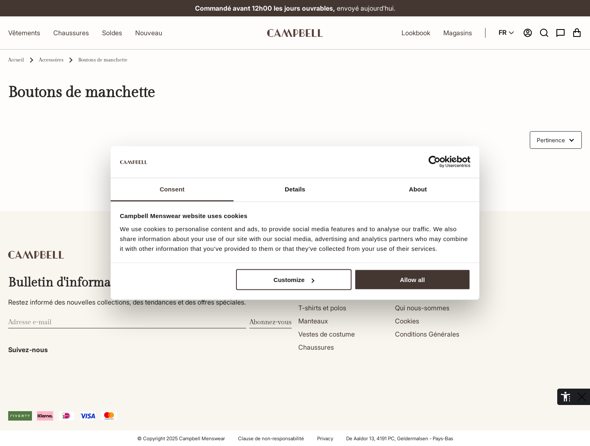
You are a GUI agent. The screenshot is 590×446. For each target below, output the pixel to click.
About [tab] (418, 188)
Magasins (457, 33)
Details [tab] (295, 188)
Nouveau (148, 33)
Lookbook (416, 33)
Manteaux (313, 321)
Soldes (112, 33)
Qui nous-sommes (422, 308)
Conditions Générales (427, 334)
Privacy (325, 438)
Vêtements (24, 33)
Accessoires (51, 60)
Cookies (407, 321)
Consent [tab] (172, 188)
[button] (544, 33)
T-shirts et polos (322, 308)
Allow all (412, 279)
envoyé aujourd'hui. (295, 8)
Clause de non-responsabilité (271, 438)
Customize (294, 279)
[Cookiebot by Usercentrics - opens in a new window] (434, 162)
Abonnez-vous (271, 322)
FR (507, 33)
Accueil (16, 60)
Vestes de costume (326, 334)
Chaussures (71, 33)
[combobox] (556, 140)
